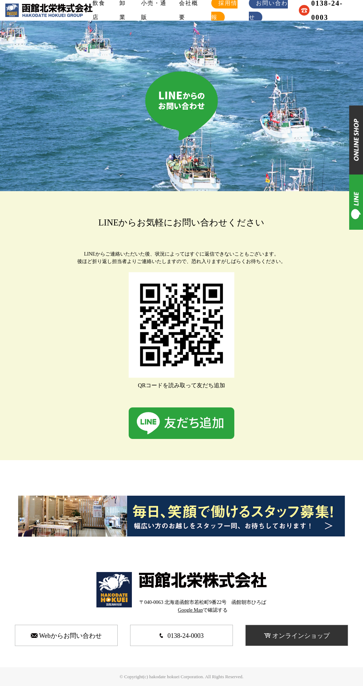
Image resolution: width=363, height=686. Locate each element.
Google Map (190, 610)
